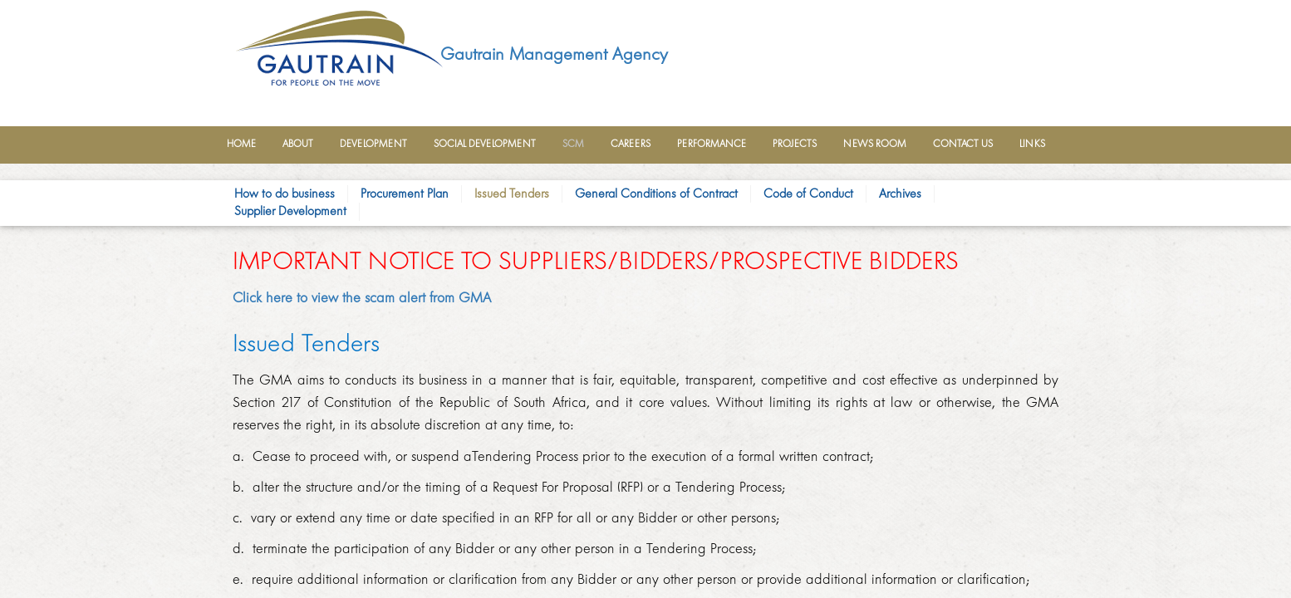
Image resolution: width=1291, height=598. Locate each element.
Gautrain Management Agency (554, 54)
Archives (900, 193)
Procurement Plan (405, 193)
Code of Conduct (808, 193)
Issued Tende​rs (511, 193)
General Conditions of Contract (656, 193)
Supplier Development (290, 210)
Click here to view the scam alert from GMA (362, 297)
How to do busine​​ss (284, 193)
